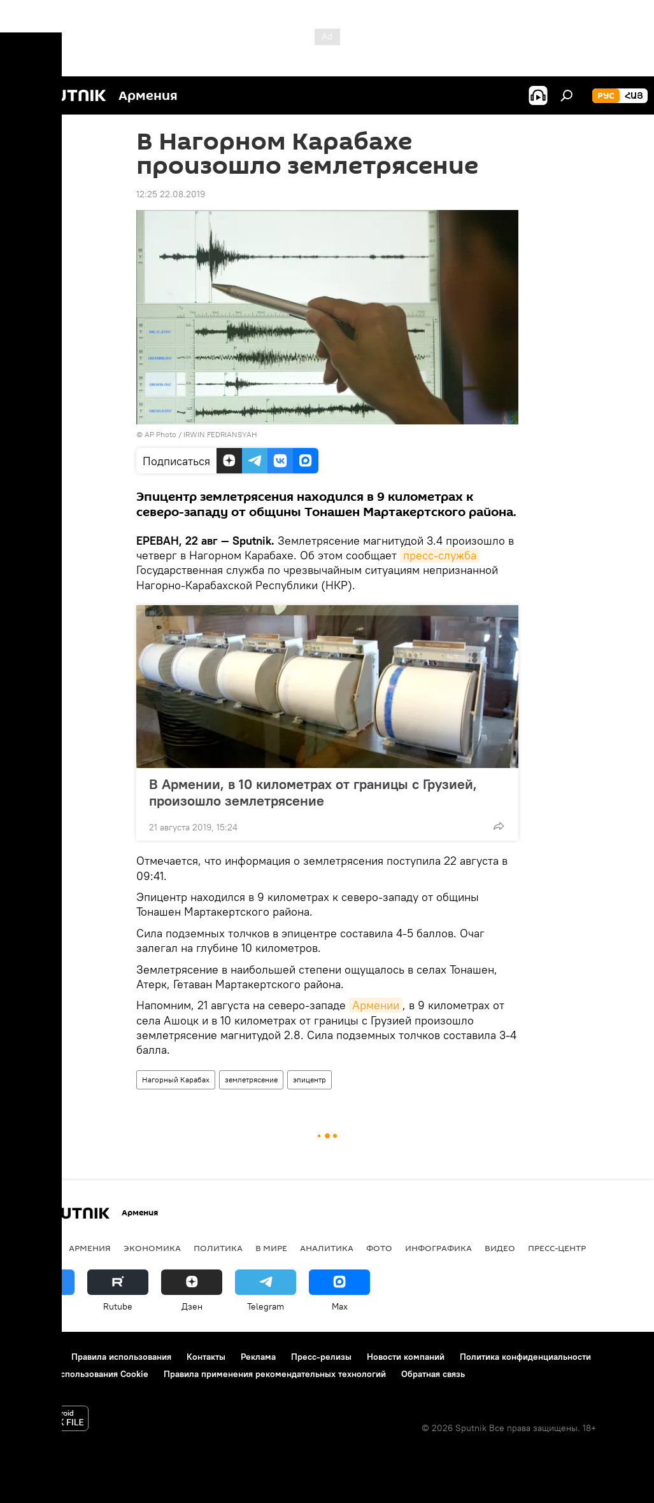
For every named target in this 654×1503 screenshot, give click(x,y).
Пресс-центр (557, 1248)
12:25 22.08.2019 (170, 194)
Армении (375, 1005)
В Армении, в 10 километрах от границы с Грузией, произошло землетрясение (313, 792)
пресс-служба (439, 555)
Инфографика (438, 1248)
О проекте (34, 1356)
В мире (271, 1248)
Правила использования (121, 1356)
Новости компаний (405, 1356)
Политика (218, 1248)
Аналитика (326, 1248)
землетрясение (251, 1079)
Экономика (152, 1248)
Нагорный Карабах (176, 1079)
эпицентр (309, 1079)
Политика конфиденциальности (525, 1356)
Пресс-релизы (321, 1356)
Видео (500, 1248)
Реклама (258, 1356)
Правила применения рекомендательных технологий (275, 1374)
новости (34, 1248)
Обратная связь (433, 1374)
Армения (90, 1248)
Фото (379, 1248)
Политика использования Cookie (80, 1374)
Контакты (206, 1356)
